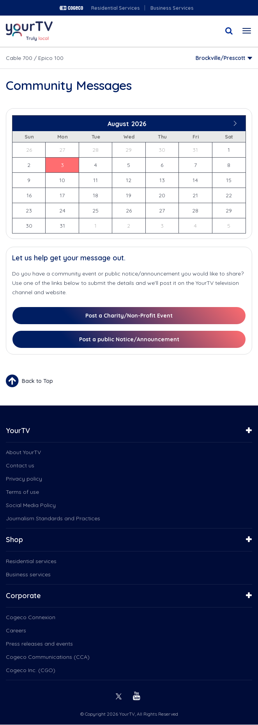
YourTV (18, 430)
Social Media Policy (31, 505)
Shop (14, 539)
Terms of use (22, 491)
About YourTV (23, 452)
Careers (16, 630)
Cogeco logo (71, 8)
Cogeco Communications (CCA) (48, 656)
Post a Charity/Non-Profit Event (129, 315)
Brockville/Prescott (220, 57)
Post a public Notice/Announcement (129, 339)
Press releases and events (39, 643)
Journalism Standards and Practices (53, 518)
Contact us (20, 465)
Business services (28, 574)
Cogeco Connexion (30, 617)
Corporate (23, 595)
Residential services (31, 561)
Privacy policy (24, 478)
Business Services (172, 8)
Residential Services (115, 8)
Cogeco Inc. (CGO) (30, 670)
